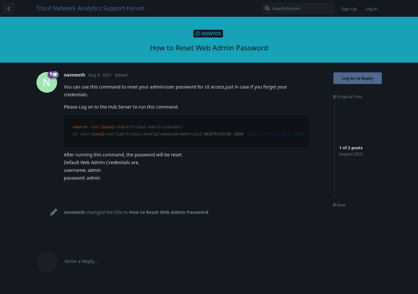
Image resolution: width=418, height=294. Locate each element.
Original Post (347, 97)
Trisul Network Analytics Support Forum (90, 8)
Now (339, 205)
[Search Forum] (297, 8)
